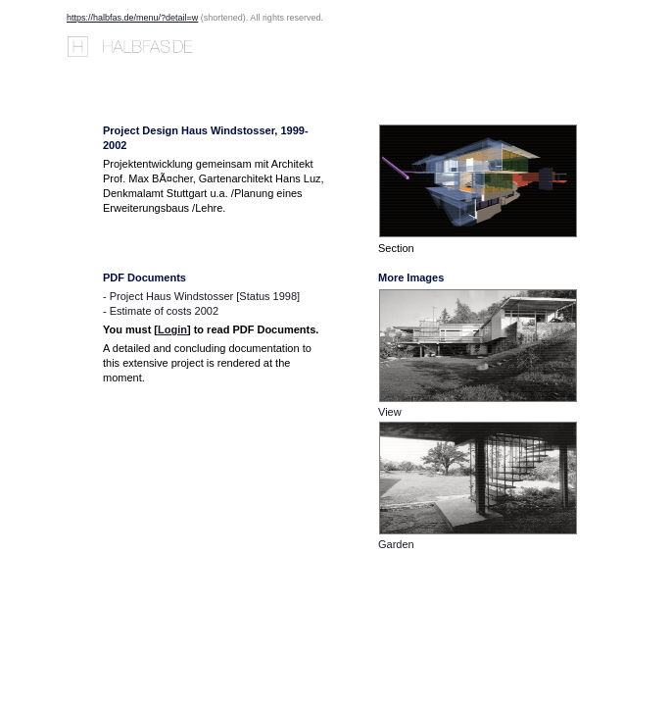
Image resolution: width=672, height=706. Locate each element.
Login (172, 329)
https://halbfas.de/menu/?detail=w (132, 18)
